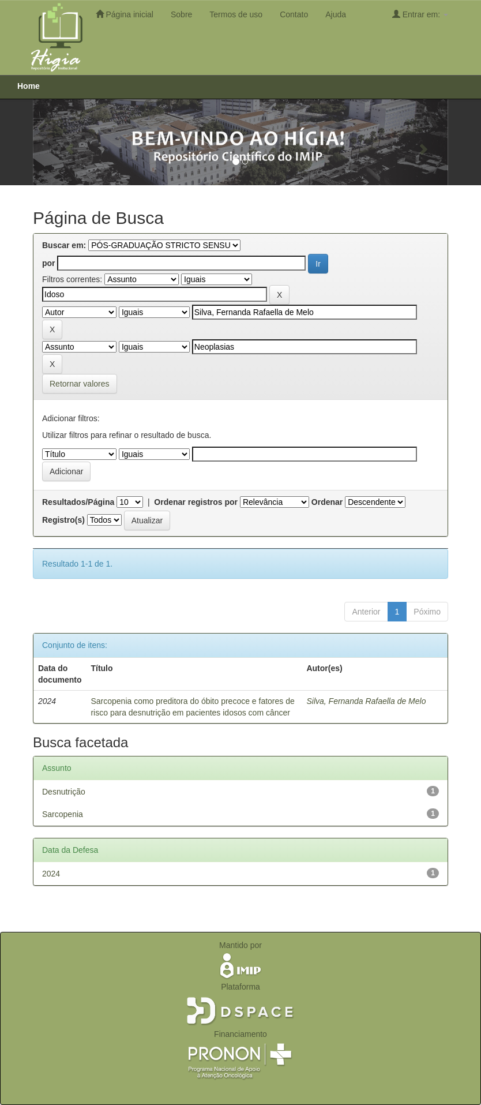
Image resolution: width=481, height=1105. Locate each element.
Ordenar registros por (196, 502)
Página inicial (124, 14)
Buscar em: (64, 245)
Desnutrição (63, 791)
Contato (294, 14)
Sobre (181, 14)
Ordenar (327, 502)
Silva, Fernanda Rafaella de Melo (366, 701)
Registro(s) (63, 520)
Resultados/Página (78, 502)
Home (28, 86)
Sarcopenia (62, 814)
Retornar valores (80, 383)
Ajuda (335, 14)
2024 (51, 873)
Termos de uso (235, 14)
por (48, 263)
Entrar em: (420, 14)
